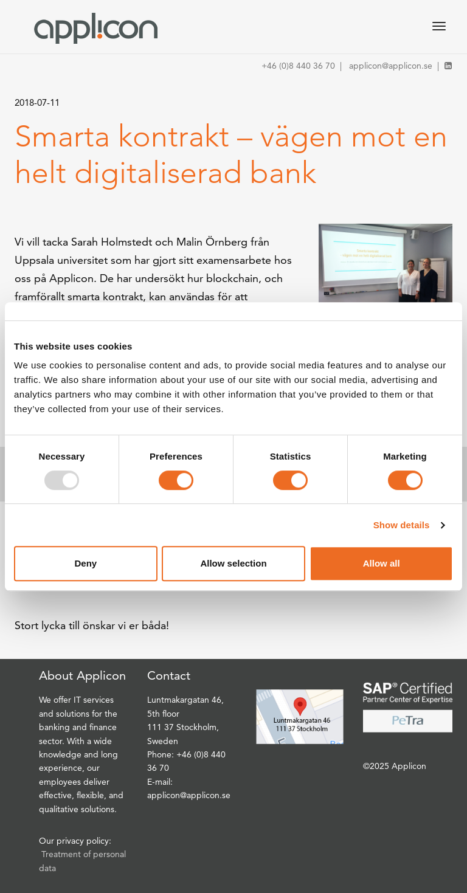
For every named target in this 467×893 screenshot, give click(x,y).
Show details (401, 525)
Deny (85, 563)
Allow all (381, 563)
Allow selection (233, 563)
